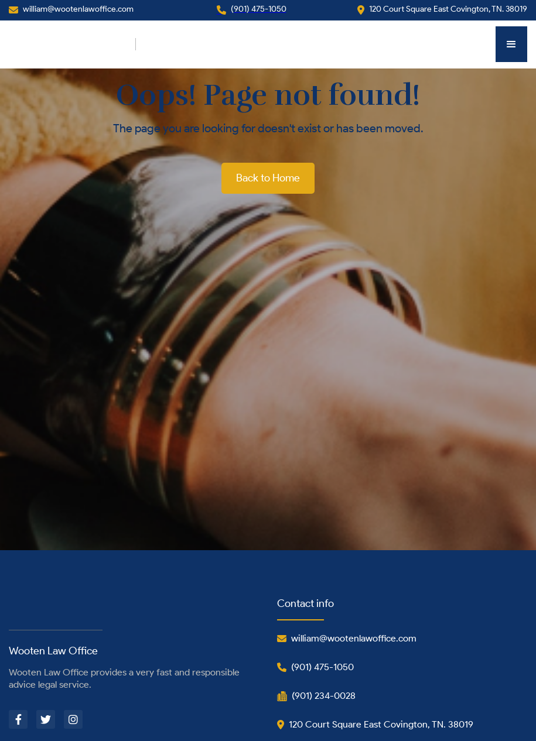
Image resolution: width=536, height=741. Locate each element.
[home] (72, 44)
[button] (511, 44)
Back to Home (268, 177)
